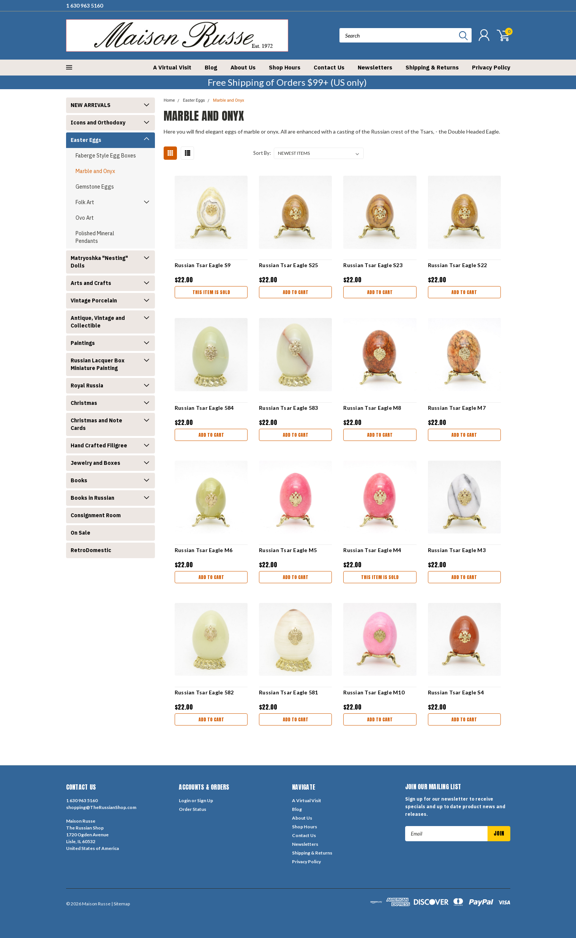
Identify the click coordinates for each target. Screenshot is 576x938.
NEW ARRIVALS (90, 105)
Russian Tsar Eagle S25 (288, 265)
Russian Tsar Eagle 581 (288, 692)
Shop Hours (284, 67)
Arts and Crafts (91, 283)
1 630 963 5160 (84, 5)
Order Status (192, 809)
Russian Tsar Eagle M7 (457, 407)
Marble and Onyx (95, 171)
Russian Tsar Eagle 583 (288, 407)
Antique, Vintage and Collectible (98, 322)
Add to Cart (295, 292)
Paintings (83, 343)
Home (169, 100)
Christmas (84, 403)
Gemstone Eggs (95, 186)
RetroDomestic (91, 550)
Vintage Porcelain (94, 300)
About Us (243, 67)
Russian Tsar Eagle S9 (202, 265)
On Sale (80, 532)
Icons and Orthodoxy (98, 122)
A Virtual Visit (172, 67)
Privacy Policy (491, 67)
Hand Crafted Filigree (99, 445)
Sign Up (205, 800)
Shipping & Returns (432, 67)
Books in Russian (92, 497)
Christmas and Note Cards (96, 424)
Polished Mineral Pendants (95, 237)
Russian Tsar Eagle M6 (203, 550)
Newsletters (375, 67)
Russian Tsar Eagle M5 (288, 550)
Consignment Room (96, 515)
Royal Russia (87, 385)
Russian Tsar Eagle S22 (457, 265)
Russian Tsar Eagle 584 (204, 407)
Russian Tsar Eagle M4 (372, 550)
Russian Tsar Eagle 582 (204, 692)
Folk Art (85, 202)
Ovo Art (85, 217)
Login (185, 800)
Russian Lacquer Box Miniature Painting (98, 364)
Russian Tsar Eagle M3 (457, 550)
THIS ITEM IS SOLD (211, 292)
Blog (211, 67)
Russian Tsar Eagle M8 (372, 407)
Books (79, 480)
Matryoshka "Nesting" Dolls (99, 262)
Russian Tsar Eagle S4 (456, 692)
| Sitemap (120, 904)
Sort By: (262, 153)
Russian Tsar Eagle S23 (372, 265)
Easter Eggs (86, 140)
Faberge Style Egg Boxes (106, 155)
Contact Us (329, 67)
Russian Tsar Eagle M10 (373, 692)
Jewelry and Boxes (95, 463)
